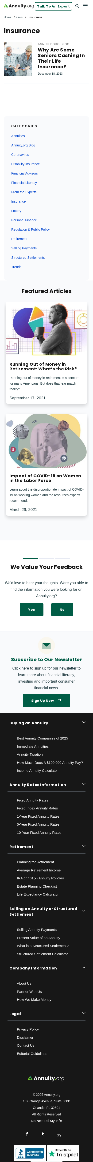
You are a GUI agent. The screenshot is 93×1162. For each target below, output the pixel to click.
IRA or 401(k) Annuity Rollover (40, 878)
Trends (16, 267)
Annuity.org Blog (53, 44)
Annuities (18, 136)
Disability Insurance (25, 164)
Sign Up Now (46, 700)
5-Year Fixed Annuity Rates (38, 824)
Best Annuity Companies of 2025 (42, 738)
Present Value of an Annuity (38, 938)
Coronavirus (20, 155)
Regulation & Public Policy (30, 229)
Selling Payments (24, 248)
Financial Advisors (24, 173)
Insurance (18, 201)
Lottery (16, 211)
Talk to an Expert (53, 6)
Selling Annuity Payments (37, 930)
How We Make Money (34, 1000)
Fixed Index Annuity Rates (37, 808)
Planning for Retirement (35, 862)
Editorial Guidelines (32, 1054)
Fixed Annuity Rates (32, 800)
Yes (31, 609)
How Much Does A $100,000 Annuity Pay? (50, 763)
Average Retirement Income (39, 870)
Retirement (19, 239)
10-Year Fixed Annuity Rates (39, 832)
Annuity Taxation (30, 754)
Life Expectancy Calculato (37, 894)
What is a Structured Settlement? (43, 946)
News (19, 17)
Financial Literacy (24, 183)
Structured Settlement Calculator (42, 954)
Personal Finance (24, 220)
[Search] (76, 5)
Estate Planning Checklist (37, 886)
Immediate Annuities (33, 746)
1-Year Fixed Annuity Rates (38, 816)
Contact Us (25, 1045)
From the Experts (23, 192)
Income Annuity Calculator (37, 770)
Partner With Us (29, 992)
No (62, 609)
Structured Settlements (28, 257)
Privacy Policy (28, 1029)
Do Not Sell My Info (46, 1120)
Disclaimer (25, 1037)
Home (7, 17)
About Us (24, 983)
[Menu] (85, 5)
